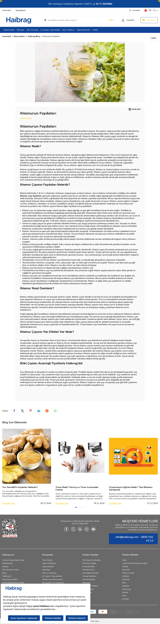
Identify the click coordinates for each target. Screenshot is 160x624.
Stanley (125, 576)
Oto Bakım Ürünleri (90, 573)
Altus (124, 560)
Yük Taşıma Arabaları (91, 560)
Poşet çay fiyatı (57, 380)
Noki (124, 595)
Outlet (94, 30)
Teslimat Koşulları (10, 579)
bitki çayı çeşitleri (105, 139)
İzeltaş (125, 592)
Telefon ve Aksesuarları (52, 579)
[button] (75, 507)
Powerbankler (88, 566)
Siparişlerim (21, 10)
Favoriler (134, 10)
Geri (153, 38)
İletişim (5, 566)
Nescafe (126, 569)
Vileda (125, 566)
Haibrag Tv (7, 576)
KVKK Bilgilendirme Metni (13, 583)
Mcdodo (125, 579)
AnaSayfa (6, 10)
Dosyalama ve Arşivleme (53, 583)
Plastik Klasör (88, 569)
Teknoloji (20, 30)
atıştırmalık (50, 377)
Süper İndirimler (83, 30)
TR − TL (151, 10)
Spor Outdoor (68, 30)
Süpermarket (8, 30)
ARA (111, 20)
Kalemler (86, 583)
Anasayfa (6, 36)
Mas (124, 583)
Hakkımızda (7, 563)
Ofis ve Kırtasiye (49, 573)
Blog (4, 573)
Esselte (125, 599)
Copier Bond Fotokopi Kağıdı (134, 563)
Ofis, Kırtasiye (32, 30)
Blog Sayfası (19, 36)
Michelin (125, 586)
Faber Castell (128, 573)
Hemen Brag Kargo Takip (13, 560)
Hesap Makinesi (89, 576)
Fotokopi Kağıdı (89, 563)
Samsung (126, 589)
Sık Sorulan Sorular (10, 569)
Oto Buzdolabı (88, 579)
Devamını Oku (8, 503)
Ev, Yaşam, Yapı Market (50, 30)
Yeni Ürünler (47, 560)
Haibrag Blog (34, 36)
